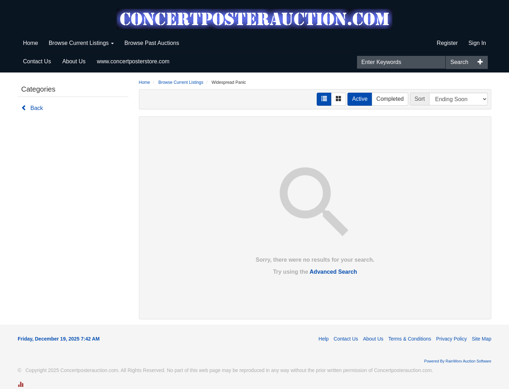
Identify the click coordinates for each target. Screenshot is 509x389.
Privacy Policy (451, 339)
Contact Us (37, 61)
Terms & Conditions (409, 339)
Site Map (481, 339)
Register (447, 43)
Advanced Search (333, 272)
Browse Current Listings (81, 43)
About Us (74, 61)
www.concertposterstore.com (133, 61)
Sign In (477, 43)
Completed (390, 99)
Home (30, 43)
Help (323, 339)
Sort (420, 99)
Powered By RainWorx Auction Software (457, 361)
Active (360, 99)
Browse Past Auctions (151, 43)
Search (459, 62)
